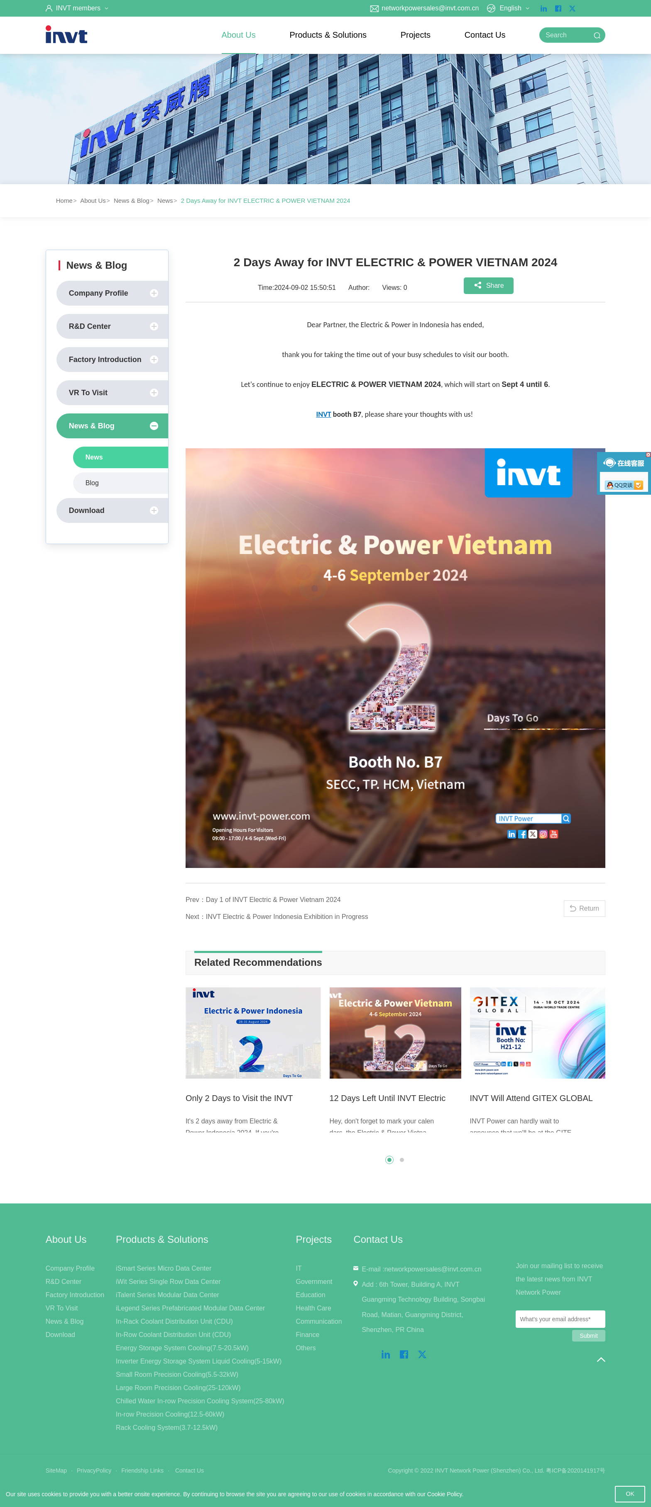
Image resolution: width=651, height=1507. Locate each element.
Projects (416, 34)
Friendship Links (142, 1470)
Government (314, 1281)
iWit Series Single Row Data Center (168, 1281)
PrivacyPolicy (94, 1470)
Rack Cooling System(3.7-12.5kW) (167, 1427)
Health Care (313, 1308)
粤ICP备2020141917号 (575, 1470)
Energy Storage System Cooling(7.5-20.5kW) (182, 1347)
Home (64, 200)
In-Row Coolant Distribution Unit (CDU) (173, 1334)
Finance (307, 1334)
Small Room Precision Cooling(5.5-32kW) (177, 1374)
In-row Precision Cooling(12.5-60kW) (170, 1414)
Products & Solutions (328, 34)
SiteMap (56, 1470)
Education (310, 1294)
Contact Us (485, 34)
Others (306, 1347)
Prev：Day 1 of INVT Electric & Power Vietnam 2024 (263, 899)
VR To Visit (114, 393)
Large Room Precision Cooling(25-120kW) (178, 1387)
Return (589, 908)
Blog (92, 482)
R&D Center (114, 326)
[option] (256, 1063)
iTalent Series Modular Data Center (167, 1294)
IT (298, 1268)
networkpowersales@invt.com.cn (424, 8)
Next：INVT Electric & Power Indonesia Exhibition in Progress (277, 916)
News (165, 200)
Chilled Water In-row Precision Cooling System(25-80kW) (200, 1401)
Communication (319, 1321)
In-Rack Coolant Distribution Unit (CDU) (174, 1321)
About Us (239, 34)
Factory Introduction (114, 359)
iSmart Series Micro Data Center (163, 1268)
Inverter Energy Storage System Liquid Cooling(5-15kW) (198, 1361)
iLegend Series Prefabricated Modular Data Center (190, 1308)
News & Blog (131, 200)
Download (114, 510)
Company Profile (114, 293)
